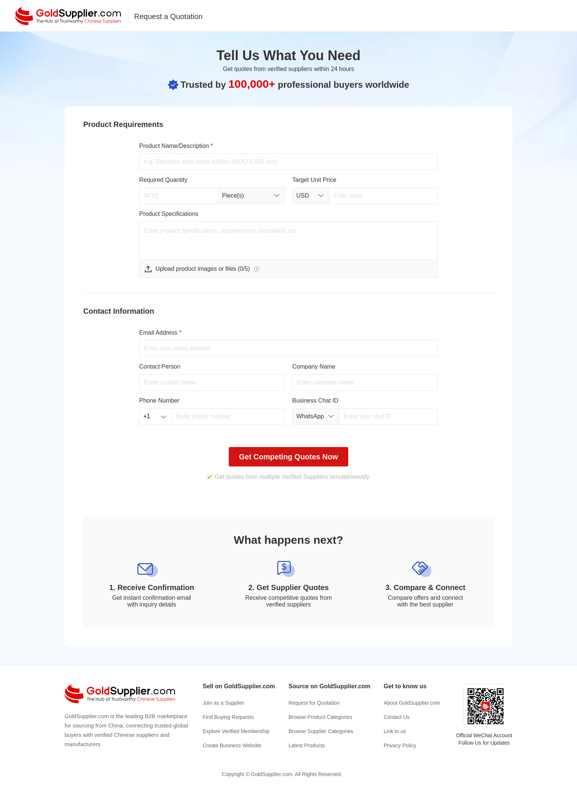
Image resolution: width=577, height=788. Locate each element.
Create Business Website (232, 745)
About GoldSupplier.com (412, 703)
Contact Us (396, 717)
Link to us (395, 731)
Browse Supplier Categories (320, 731)
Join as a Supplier (223, 703)
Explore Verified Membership (236, 731)
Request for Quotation (314, 703)
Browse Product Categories (320, 717)
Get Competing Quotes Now (288, 457)
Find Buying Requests (228, 717)
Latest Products (306, 745)
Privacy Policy (400, 745)
